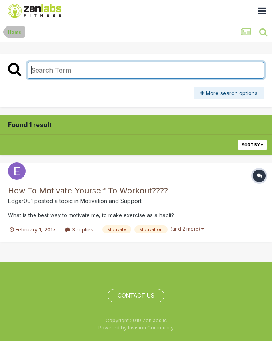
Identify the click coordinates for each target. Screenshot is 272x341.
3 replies (79, 229)
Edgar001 (20, 200)
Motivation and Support (111, 200)
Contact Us (136, 295)
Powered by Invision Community (136, 328)
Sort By (252, 144)
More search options (229, 93)
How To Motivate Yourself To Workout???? (88, 190)
